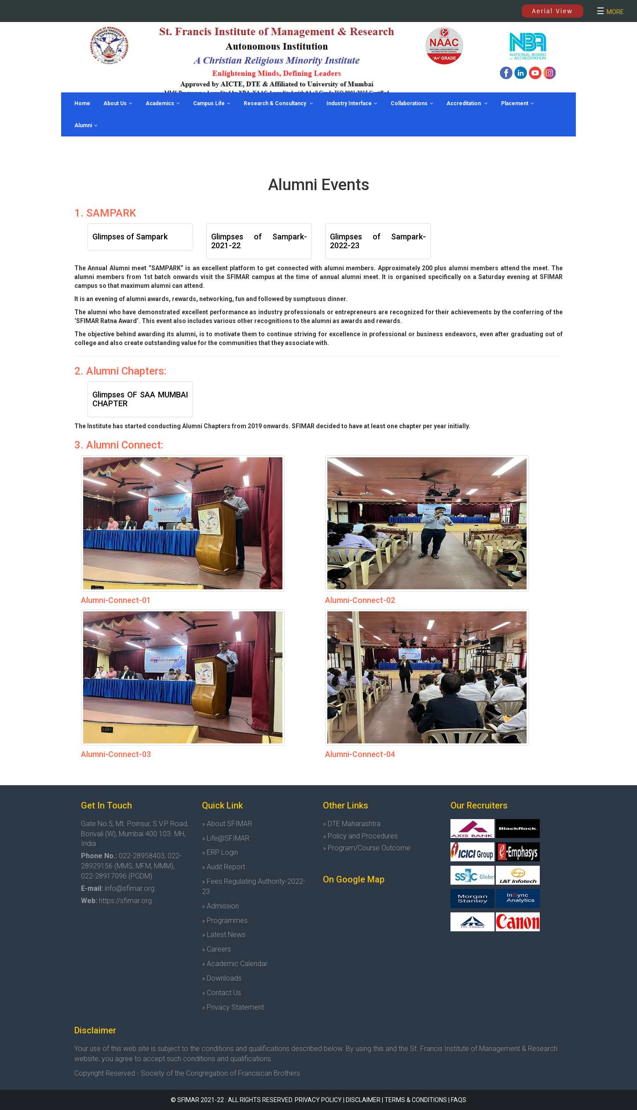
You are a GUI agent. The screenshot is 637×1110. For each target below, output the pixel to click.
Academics (163, 103)
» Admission (220, 906)
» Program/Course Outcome (366, 848)
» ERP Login (220, 852)
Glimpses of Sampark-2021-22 (259, 241)
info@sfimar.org (129, 888)
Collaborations (412, 103)
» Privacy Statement (233, 1007)
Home (82, 103)
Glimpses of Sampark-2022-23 (378, 241)
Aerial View (552, 11)
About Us (117, 103)
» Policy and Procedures (360, 836)
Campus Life (212, 103)
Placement (517, 103)
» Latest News (223, 934)
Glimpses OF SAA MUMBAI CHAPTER (140, 399)
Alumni (86, 125)
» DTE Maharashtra (352, 824)
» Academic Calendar (234, 963)
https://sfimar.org (125, 901)
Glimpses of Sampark (130, 236)
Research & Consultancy (278, 103)
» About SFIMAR (227, 824)
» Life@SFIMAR (225, 838)
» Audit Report (223, 867)
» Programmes (225, 920)
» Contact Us (221, 993)
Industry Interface (351, 103)
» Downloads (222, 978)
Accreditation (467, 103)
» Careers (216, 949)
